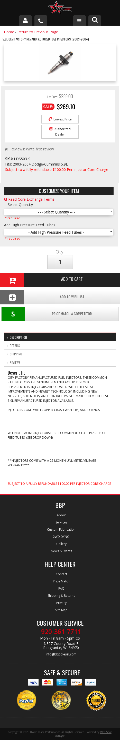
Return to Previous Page (37, 31)
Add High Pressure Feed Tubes (29, 224)
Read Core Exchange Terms (29, 199)
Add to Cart (41, 280)
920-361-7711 (61, 632)
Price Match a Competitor (47, 314)
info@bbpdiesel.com (61, 654)
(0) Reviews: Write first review (29, 149)
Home (9, 31)
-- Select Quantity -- (20, 204)
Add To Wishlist (42, 297)
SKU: (9, 158)
